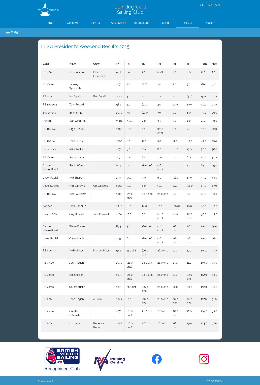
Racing (164, 22)
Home (49, 22)
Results (187, 22)
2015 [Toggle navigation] (11, 32)
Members (214, 5)
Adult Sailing (118, 22)
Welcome (72, 22)
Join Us (95, 22)
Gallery (210, 22)
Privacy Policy (214, 380)
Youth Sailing (141, 22)
